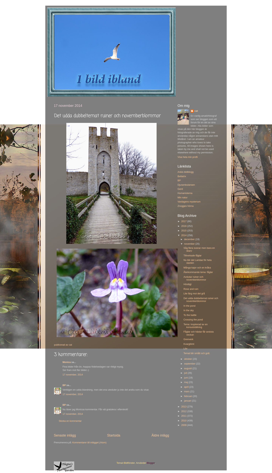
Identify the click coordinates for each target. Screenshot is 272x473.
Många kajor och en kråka (197, 267)
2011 (184, 416)
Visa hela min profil (188, 157)
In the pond (189, 306)
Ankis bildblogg (186, 172)
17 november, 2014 (73, 374)
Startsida (113, 435)
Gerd (180, 189)
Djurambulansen (186, 185)
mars (187, 391)
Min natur (183, 197)
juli (186, 373)
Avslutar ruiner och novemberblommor (194, 278)
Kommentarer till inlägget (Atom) (89, 442)
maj (186, 382)
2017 (184, 221)
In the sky (188, 310)
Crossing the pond (193, 319)
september (190, 363)
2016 (184, 226)
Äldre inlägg (160, 435)
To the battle (189, 315)
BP (64, 385)
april (186, 387)
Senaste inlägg (65, 435)
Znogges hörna (186, 206)
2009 (184, 425)
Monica (67, 362)
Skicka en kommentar (70, 421)
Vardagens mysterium (189, 201)
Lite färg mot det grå (194, 293)
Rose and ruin (190, 289)
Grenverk (188, 339)
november (190, 244)
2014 (184, 235)
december (190, 239)
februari (188, 396)
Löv (185, 348)
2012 (184, 411)
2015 (184, 230)
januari (188, 400)
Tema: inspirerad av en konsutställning (195, 326)
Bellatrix (182, 176)
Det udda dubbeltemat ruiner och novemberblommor (200, 299)
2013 (184, 406)
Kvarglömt (188, 344)
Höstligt (187, 284)
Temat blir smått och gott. (196, 353)
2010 (184, 420)
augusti (188, 368)
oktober (188, 359)
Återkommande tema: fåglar (198, 272)
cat (196, 111)
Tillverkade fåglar (192, 255)
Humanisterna (185, 193)
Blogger (151, 463)
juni (186, 377)
